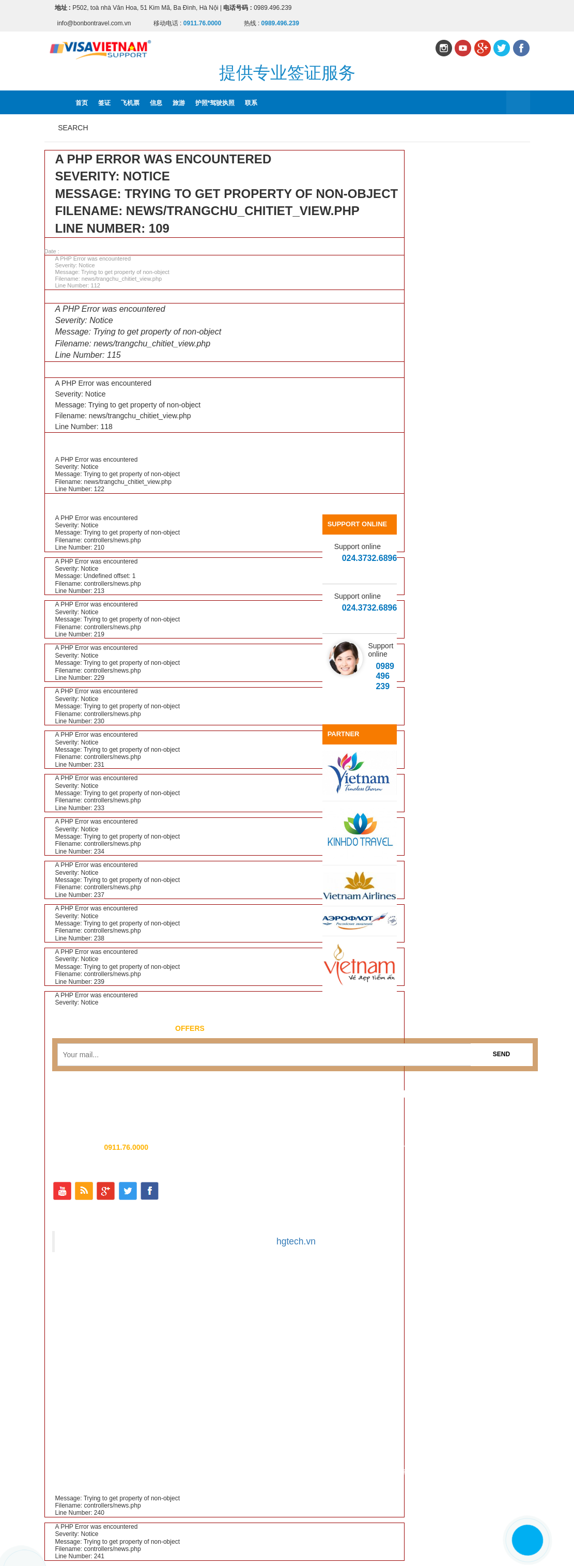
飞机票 (130, 103)
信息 (156, 103)
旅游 (179, 103)
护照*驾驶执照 (215, 103)
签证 (104, 103)
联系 (251, 103)
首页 (81, 103)
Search (73, 128)
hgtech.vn (296, 1241)
